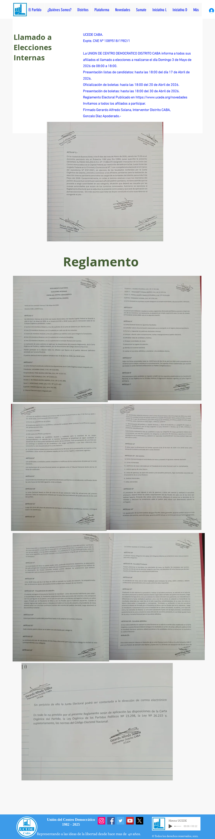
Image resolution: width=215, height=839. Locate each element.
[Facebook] (111, 820)
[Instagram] (101, 820)
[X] (139, 820)
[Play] (170, 826)
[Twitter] (120, 820)
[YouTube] (130, 820)
